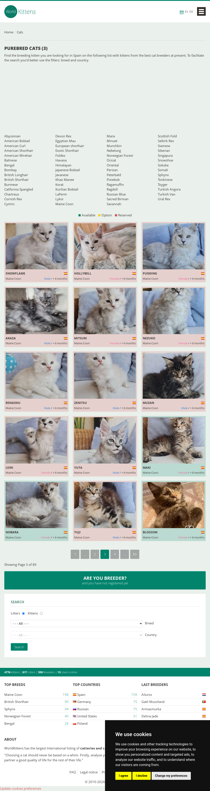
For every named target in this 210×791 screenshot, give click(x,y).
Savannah (114, 204)
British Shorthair (16, 179)
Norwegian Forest (120, 155)
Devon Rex (63, 136)
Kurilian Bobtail (66, 189)
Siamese (164, 146)
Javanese (61, 175)
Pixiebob (113, 179)
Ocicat (111, 160)
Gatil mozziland (153, 701)
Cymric (9, 204)
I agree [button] (123, 775)
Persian (112, 170)
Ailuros (146, 694)
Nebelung (114, 150)
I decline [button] (141, 775)
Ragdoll (112, 189)
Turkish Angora (169, 189)
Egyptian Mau (65, 141)
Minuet (112, 141)
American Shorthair (18, 150)
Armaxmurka (151, 709)
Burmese (11, 184)
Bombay (10, 170)
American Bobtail (17, 141)
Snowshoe (165, 160)
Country (151, 635)
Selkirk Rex (166, 141)
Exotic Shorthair (67, 150)
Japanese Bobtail (67, 170)
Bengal (9, 165)
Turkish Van (166, 194)
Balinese (10, 160)
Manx (111, 136)
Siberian (164, 150)
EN (182, 11)
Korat (59, 184)
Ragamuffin (115, 184)
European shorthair (69, 146)
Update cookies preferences (20, 788)
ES (186, 11)
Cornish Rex (13, 199)
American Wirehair (18, 155)
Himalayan (63, 165)
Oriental (113, 165)
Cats (20, 32)
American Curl (14, 146)
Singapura (165, 155)
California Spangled (18, 189)
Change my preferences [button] (171, 775)
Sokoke (163, 165)
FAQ (72, 772)
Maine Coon (64, 204)
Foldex (60, 155)
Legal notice (89, 772)
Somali (163, 170)
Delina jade (149, 716)
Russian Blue (116, 194)
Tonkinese (165, 179)
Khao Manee (64, 179)
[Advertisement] (105, 98)
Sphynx (163, 175)
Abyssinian (12, 136)
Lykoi (59, 199)
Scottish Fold (167, 136)
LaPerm (61, 194)
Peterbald (114, 175)
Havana (61, 160)
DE (191, 11)
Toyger (163, 184)
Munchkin (114, 146)
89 (135, 554)
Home (8, 32)
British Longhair (16, 175)
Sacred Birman (118, 199)
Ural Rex (164, 199)
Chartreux (11, 194)
